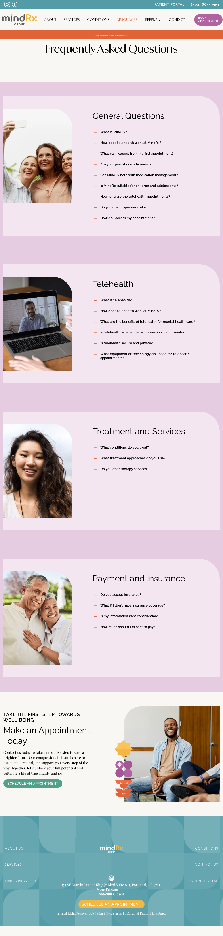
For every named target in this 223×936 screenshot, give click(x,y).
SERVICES (13, 864)
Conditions (98, 19)
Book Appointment (208, 19)
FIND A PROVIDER (20, 880)
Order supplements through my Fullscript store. (111, 34)
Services (72, 19)
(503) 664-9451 (205, 4)
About (50, 19)
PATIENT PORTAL (169, 4)
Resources (127, 19)
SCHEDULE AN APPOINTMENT (111, 915)
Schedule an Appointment (32, 784)
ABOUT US (13, 848)
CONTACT (177, 19)
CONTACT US (207, 864)
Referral (153, 19)
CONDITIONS (207, 848)
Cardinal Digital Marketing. (146, 924)
